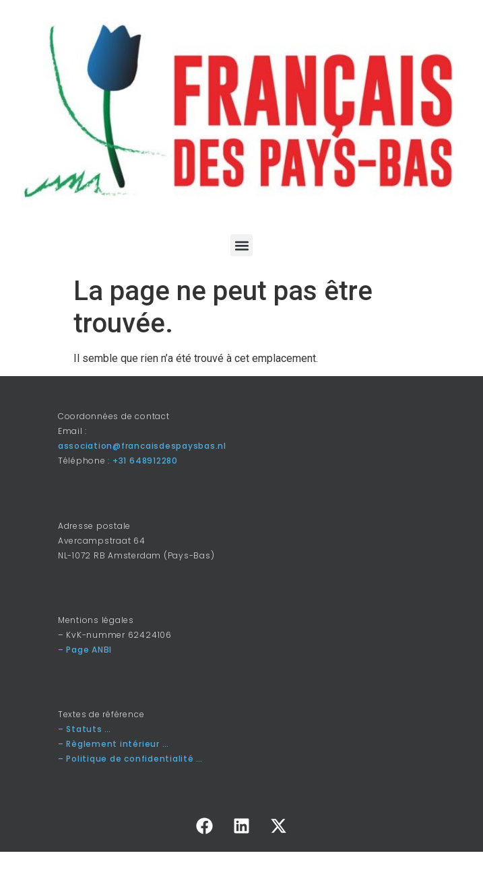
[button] (241, 245)
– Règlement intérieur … (113, 744)
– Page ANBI (85, 649)
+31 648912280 (145, 460)
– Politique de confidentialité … (130, 758)
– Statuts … (84, 729)
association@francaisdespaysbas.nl (142, 445)
